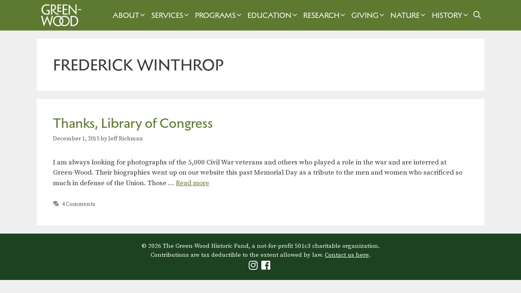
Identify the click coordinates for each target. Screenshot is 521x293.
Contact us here (347, 255)
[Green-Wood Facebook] (266, 267)
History (451, 15)
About (130, 15)
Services (171, 15)
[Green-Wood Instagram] (254, 267)
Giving (368, 15)
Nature (408, 15)
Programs (219, 15)
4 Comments (78, 204)
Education (273, 15)
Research (325, 15)
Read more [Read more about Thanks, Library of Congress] (192, 183)
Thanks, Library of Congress (133, 123)
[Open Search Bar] (477, 15)
